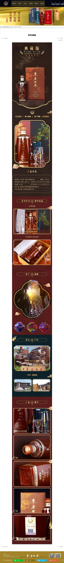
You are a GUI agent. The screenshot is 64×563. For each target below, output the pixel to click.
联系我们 (42, 3)
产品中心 (25, 3)
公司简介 (19, 3)
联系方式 (30, 560)
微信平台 (18, 560)
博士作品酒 (5, 38)
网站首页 (14, 3)
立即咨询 (42, 560)
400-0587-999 (54, 560)
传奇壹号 (61, 38)
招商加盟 (31, 3)
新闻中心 (36, 3)
